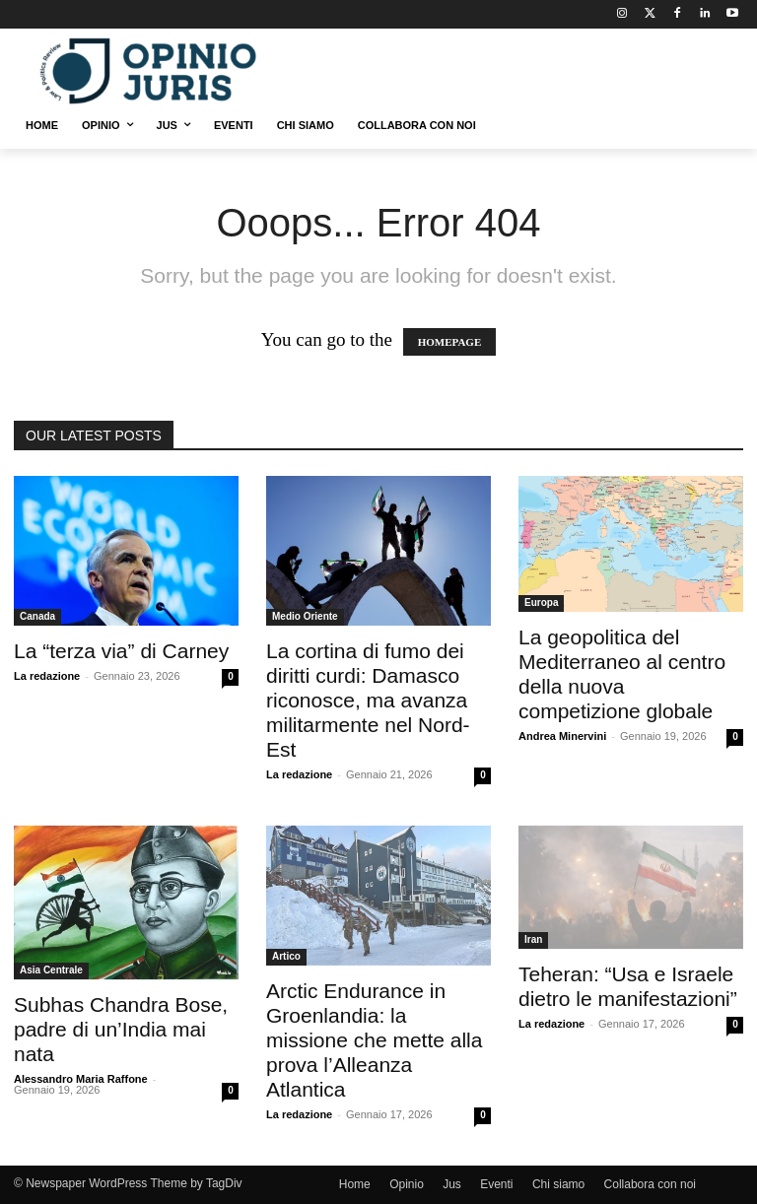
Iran (533, 939)
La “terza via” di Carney (121, 650)
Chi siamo (558, 1184)
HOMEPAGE (450, 342)
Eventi (496, 1184)
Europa (541, 602)
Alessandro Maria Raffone (81, 1079)
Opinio (406, 1184)
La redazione (47, 676)
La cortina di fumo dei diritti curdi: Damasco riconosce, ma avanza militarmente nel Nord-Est (368, 700)
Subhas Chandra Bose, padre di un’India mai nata (121, 1029)
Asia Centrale (51, 970)
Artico (286, 956)
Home (355, 1184)
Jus (452, 1184)
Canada (37, 616)
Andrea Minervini (562, 736)
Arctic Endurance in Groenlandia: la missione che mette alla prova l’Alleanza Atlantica (374, 1040)
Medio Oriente (305, 616)
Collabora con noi (650, 1184)
